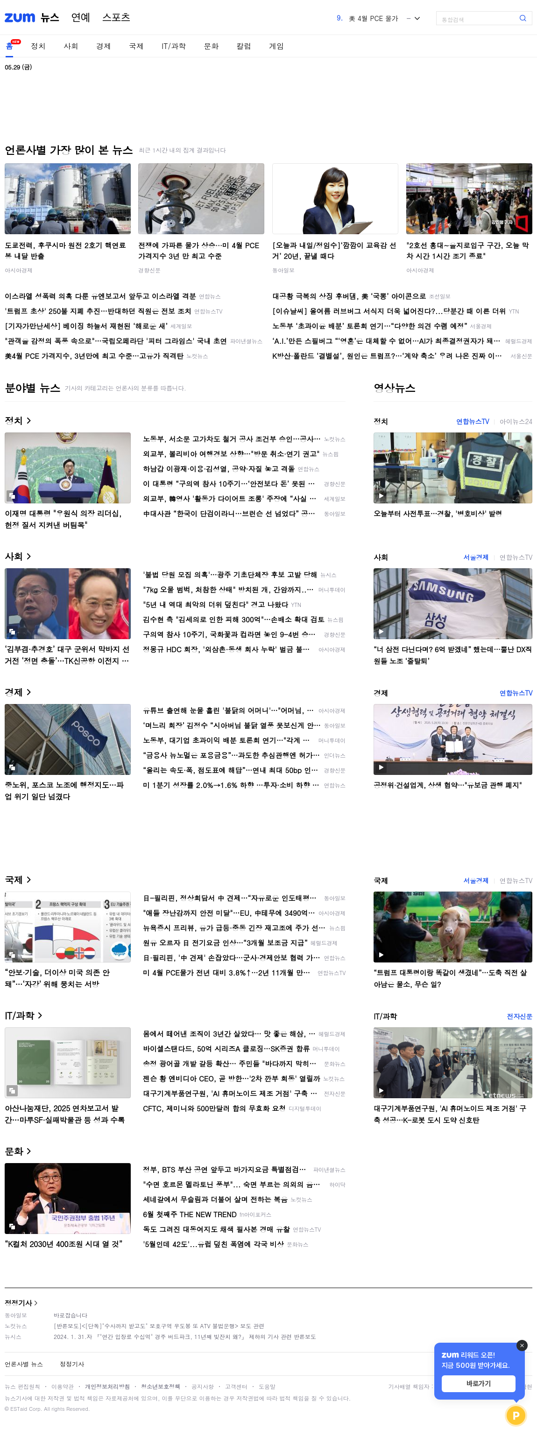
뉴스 (50, 18)
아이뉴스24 (516, 421)
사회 (71, 46)
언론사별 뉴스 (24, 1363)
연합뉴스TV (472, 421)
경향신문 (149, 270)
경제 (103, 46)
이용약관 (62, 1386)
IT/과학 (174, 46)
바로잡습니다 (70, 1315)
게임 (276, 46)
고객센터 (236, 1386)
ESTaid (18, 1408)
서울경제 (475, 557)
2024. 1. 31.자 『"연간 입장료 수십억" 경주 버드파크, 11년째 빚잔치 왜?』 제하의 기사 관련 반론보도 (185, 1336)
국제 (136, 46)
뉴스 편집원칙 (22, 1386)
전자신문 (519, 1016)
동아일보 (283, 270)
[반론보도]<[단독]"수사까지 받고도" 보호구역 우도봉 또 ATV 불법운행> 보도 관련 (159, 1326)
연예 (80, 18)
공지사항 (202, 1386)
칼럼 (243, 46)
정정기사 (18, 1303)
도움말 (267, 1386)
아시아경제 (19, 270)
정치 (38, 46)
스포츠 (116, 18)
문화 (211, 46)
